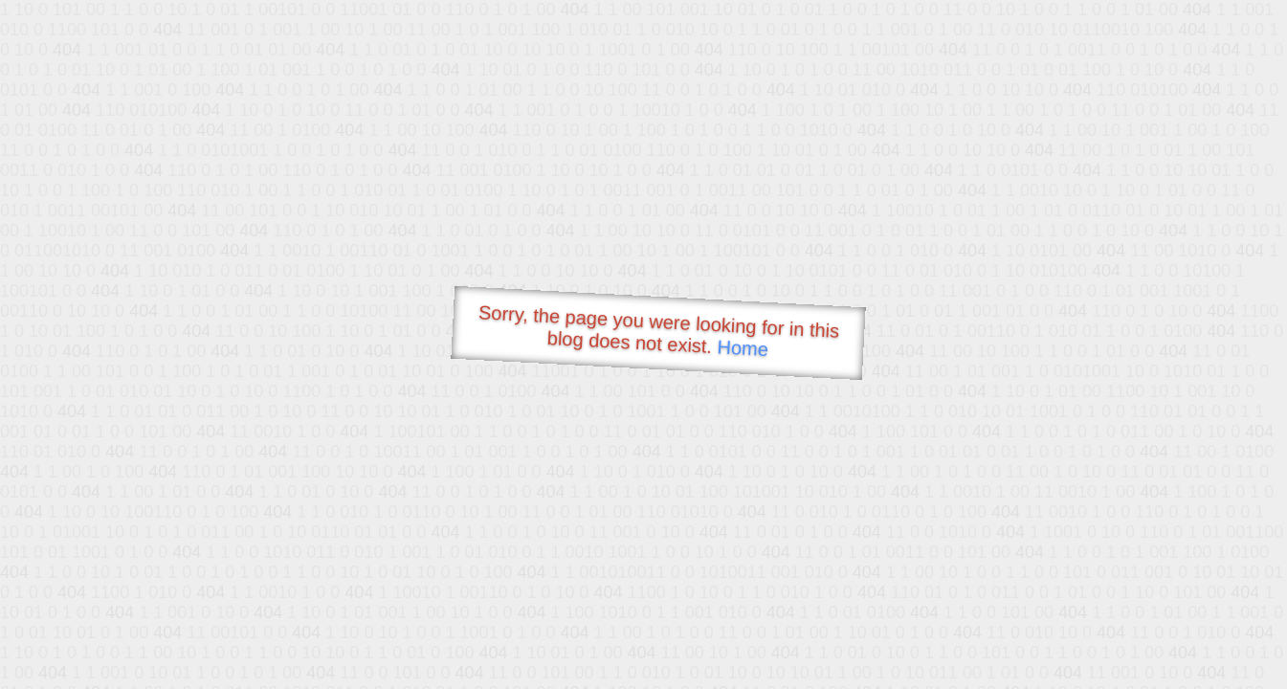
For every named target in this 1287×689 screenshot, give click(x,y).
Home (742, 348)
